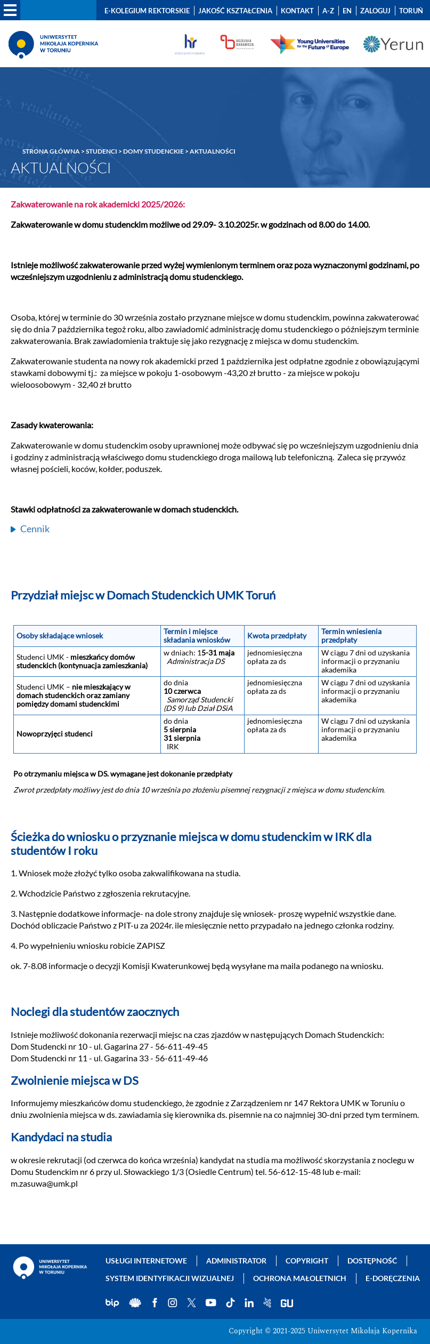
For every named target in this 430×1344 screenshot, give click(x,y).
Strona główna (51, 151)
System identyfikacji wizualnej (170, 1278)
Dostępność (372, 1260)
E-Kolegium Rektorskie (147, 10)
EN (347, 10)
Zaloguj (375, 10)
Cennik (35, 528)
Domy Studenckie (153, 151)
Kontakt (297, 10)
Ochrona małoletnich (299, 1278)
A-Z (328, 10)
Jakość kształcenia (235, 10)
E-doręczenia (393, 1278)
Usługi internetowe (146, 1260)
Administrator (236, 1260)
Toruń (411, 10)
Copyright (307, 1260)
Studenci (101, 151)
